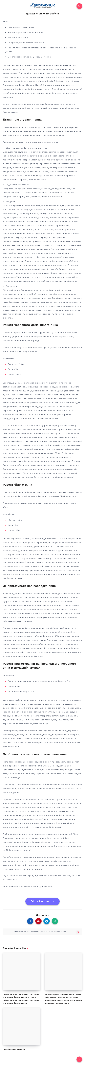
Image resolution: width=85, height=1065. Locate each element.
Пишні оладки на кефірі (14, 1049)
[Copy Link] (42, 931)
